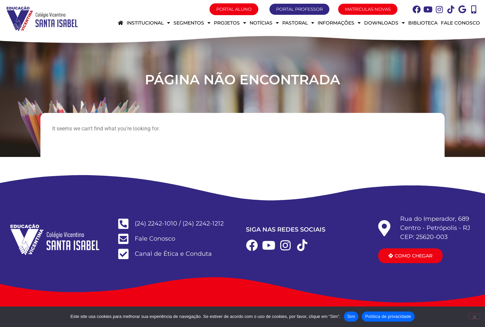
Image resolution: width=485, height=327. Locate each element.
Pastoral (298, 23)
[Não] (474, 316)
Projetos (230, 23)
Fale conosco (460, 23)
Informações (339, 23)
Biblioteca (423, 23)
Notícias (264, 23)
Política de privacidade (388, 316)
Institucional (148, 23)
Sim (351, 316)
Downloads (384, 23)
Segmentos (192, 23)
